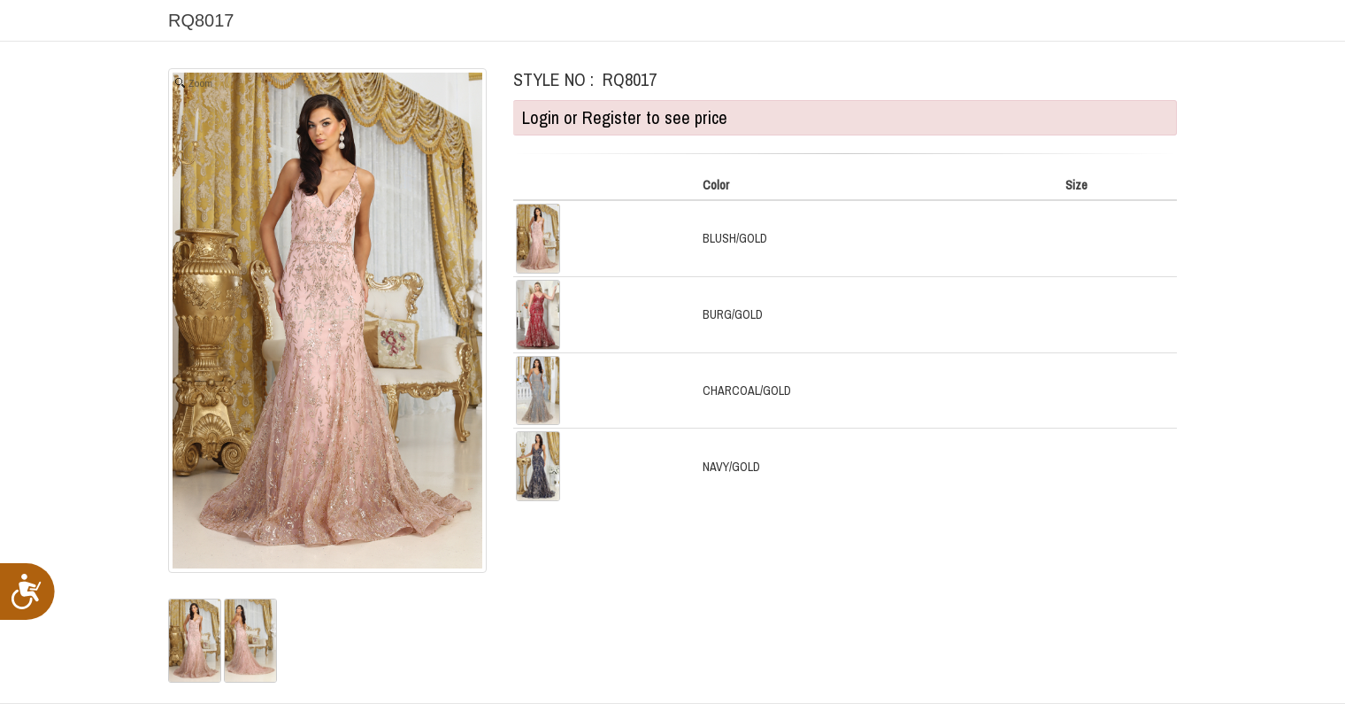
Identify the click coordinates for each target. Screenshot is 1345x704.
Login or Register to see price (624, 117)
